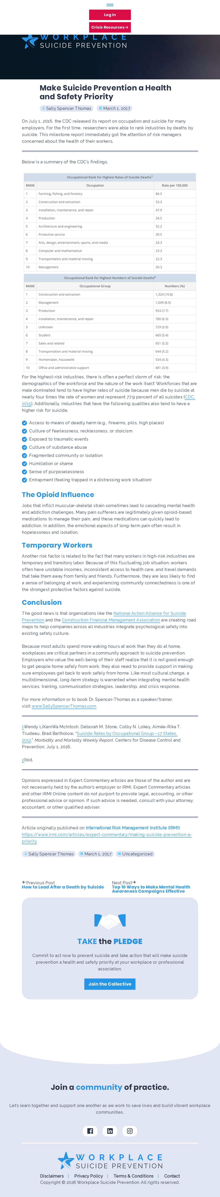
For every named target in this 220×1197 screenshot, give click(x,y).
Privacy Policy (88, 1176)
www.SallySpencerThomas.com (64, 706)
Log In (110, 14)
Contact (172, 1176)
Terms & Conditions (134, 1176)
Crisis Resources (110, 26)
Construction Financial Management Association (111, 620)
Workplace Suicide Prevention (108, 1182)
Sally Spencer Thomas (68, 108)
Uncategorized (137, 853)
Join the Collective (109, 984)
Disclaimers (52, 1176)
